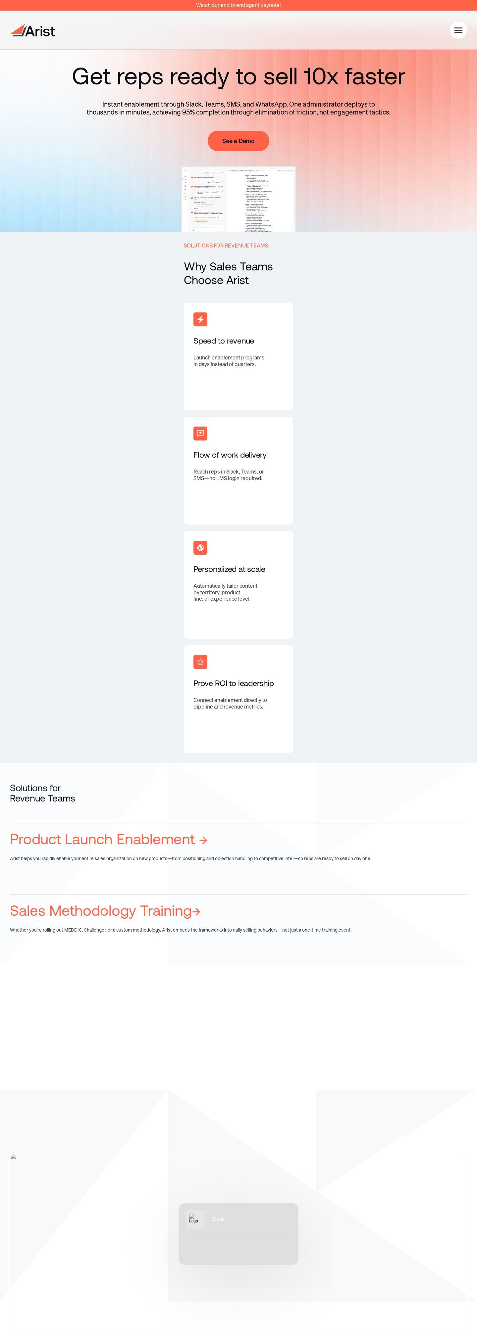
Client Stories (417, 1246)
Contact (330, 1246)
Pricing (170, 1216)
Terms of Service (401, 1300)
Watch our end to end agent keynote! (238, 5)
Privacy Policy (347, 1299)
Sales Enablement (264, 1216)
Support (410, 1261)
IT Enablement (259, 1231)
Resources (417, 1199)
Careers (330, 1231)
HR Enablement (261, 1246)
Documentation (419, 1216)
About (328, 1216)
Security (172, 1231)
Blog (405, 1231)
